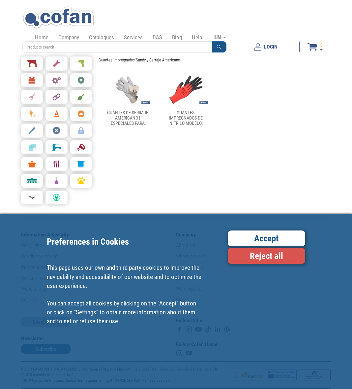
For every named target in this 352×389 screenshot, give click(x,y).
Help (197, 37)
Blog (177, 37)
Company (68, 37)
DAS (157, 37)
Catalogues (101, 37)
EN (220, 37)
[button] (219, 47)
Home (41, 37)
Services (133, 37)
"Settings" (86, 312)
